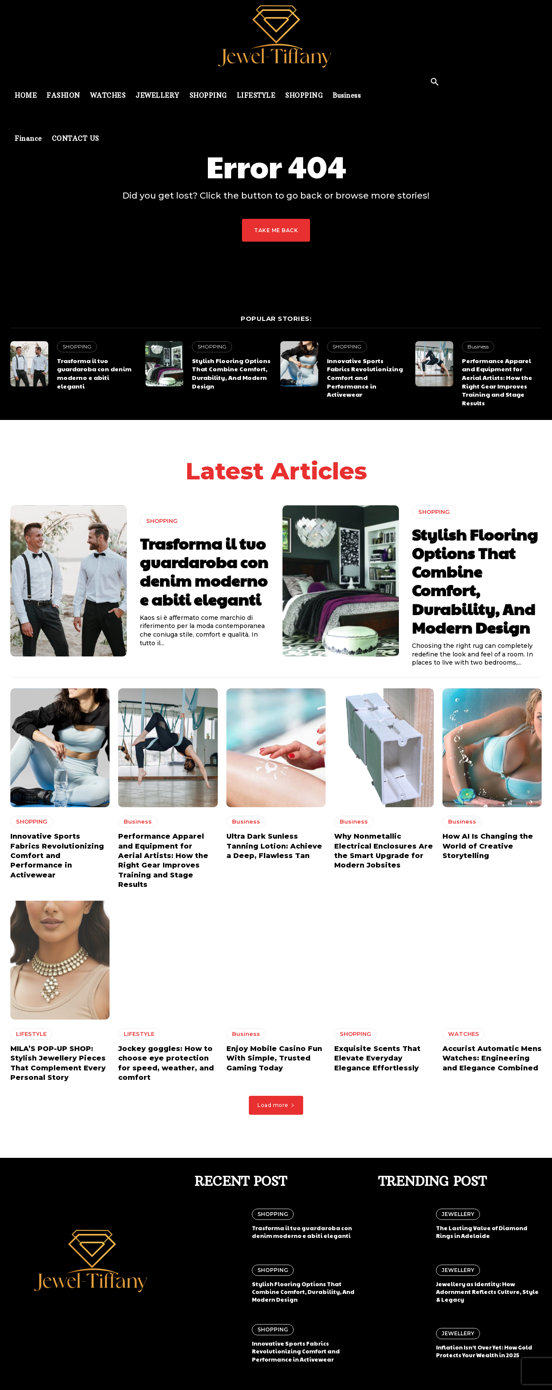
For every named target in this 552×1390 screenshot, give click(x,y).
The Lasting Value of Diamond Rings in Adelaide (481, 1230)
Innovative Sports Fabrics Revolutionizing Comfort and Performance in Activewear (365, 377)
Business (478, 346)
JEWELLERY (458, 1213)
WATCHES (463, 1036)
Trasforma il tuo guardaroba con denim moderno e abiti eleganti (94, 373)
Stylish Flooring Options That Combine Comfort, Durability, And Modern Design (231, 373)
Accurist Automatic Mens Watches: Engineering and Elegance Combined (492, 1061)
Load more (276, 1107)
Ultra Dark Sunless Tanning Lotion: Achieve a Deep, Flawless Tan (274, 849)
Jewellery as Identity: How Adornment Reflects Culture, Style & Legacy (487, 1290)
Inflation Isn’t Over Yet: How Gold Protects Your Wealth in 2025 (484, 1350)
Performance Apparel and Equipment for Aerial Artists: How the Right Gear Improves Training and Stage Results (497, 381)
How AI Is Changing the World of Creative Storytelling (487, 849)
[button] (434, 82)
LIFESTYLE (31, 1036)
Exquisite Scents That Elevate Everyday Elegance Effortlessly (377, 1061)
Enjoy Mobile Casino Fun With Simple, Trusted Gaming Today (274, 1061)
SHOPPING (77, 346)
